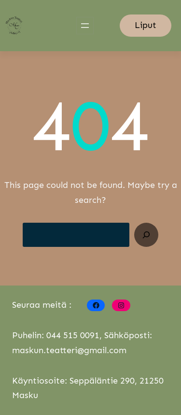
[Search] (146, 235)
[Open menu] (85, 25)
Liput (145, 25)
